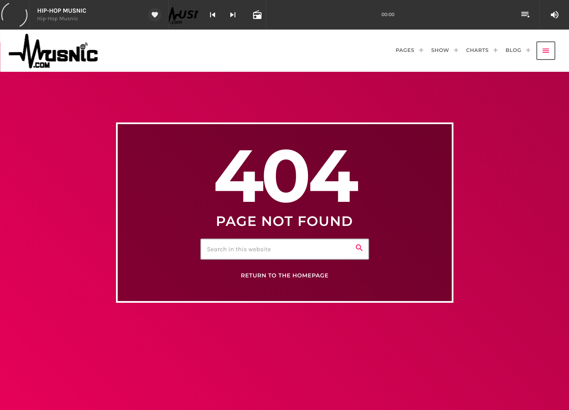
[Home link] (57, 51)
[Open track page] (256, 15)
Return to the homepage (285, 275)
